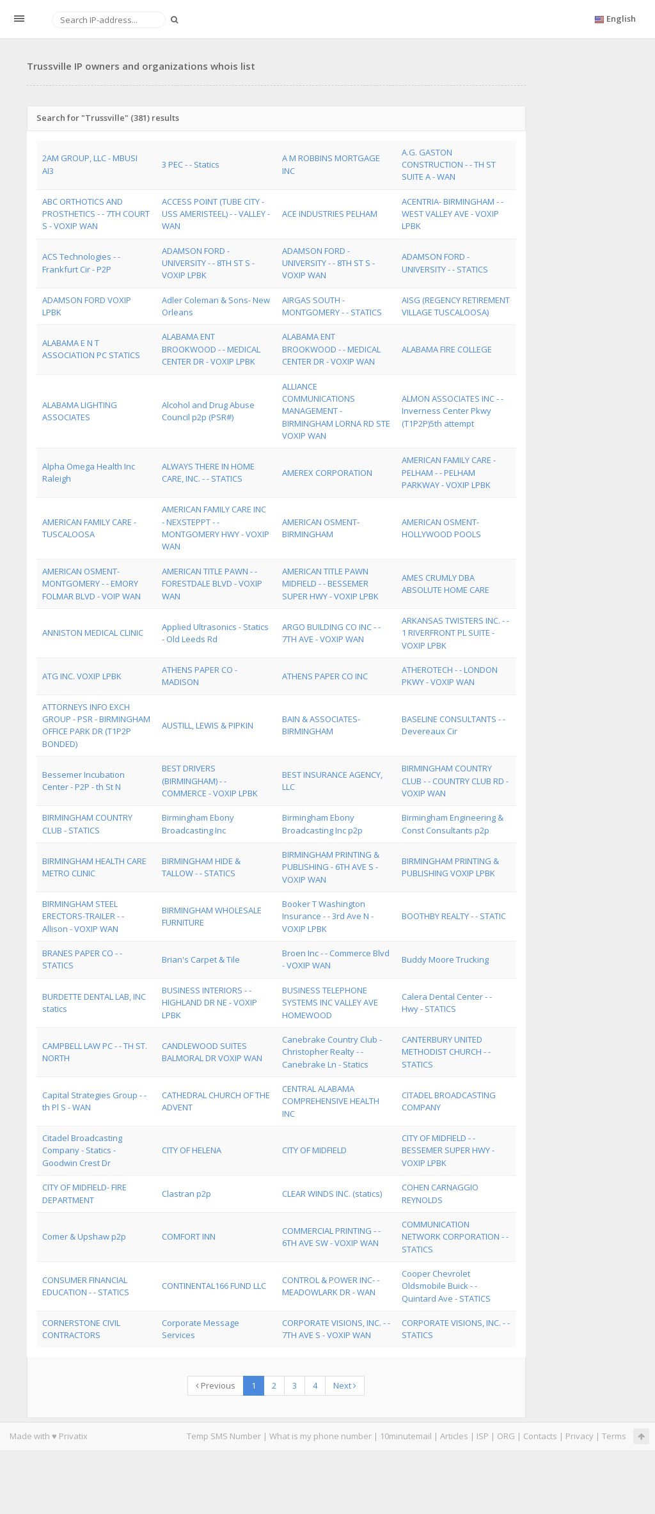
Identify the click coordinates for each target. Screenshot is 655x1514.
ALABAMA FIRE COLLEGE (447, 349)
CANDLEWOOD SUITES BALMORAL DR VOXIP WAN (212, 1052)
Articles (454, 1436)
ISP (483, 1436)
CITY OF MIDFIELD (314, 1150)
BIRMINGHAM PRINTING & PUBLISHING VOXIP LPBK (450, 867)
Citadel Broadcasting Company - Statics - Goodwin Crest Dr (82, 1150)
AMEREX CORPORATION (327, 472)
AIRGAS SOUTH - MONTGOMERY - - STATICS (332, 306)
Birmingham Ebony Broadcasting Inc (198, 823)
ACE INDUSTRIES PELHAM (329, 213)
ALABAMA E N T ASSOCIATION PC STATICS (91, 349)
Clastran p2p (186, 1193)
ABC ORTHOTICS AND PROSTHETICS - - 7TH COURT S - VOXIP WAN (96, 214)
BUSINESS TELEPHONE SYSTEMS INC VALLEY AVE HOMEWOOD (330, 1002)
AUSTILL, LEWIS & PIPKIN (207, 725)
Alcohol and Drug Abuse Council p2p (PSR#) (208, 411)
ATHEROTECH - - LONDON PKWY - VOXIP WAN (450, 676)
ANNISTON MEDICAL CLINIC (92, 632)
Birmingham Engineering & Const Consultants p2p (452, 823)
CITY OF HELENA (191, 1150)
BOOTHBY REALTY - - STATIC (454, 916)
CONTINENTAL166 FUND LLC (214, 1285)
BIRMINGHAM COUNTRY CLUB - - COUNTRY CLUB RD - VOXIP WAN (455, 780)
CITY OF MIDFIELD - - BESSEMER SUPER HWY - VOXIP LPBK (448, 1150)
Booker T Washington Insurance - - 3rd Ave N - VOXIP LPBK (328, 916)
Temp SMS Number (224, 1436)
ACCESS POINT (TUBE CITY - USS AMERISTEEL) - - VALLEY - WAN (216, 214)
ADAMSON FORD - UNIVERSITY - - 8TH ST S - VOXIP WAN (328, 263)
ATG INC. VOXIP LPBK (82, 676)
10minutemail (406, 1436)
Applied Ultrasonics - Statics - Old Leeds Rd (215, 633)
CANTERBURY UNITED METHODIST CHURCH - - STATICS (446, 1052)
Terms (614, 1436)
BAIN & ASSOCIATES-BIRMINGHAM (321, 725)
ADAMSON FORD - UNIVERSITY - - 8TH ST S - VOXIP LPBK (208, 263)
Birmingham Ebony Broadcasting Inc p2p (322, 823)
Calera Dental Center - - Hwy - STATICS (447, 1002)
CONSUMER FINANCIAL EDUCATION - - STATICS (85, 1286)
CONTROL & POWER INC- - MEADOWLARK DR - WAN (330, 1286)
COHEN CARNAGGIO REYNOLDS (440, 1193)
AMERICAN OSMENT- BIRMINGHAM (320, 528)
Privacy (579, 1436)
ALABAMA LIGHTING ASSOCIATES (79, 411)
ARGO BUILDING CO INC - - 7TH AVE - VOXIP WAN (331, 633)
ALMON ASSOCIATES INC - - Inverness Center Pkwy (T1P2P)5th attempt (452, 411)
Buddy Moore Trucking (445, 959)
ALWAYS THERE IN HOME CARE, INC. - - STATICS (208, 472)
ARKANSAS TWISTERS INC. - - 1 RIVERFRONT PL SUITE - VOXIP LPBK (455, 633)
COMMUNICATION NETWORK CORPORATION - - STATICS (455, 1236)
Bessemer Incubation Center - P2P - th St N (83, 780)
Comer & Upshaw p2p (84, 1236)
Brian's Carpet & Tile (201, 959)
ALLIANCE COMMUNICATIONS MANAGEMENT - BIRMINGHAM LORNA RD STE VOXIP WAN (336, 411)
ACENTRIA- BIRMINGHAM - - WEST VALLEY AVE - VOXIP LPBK (452, 214)
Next (344, 1385)
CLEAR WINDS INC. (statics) (332, 1193)
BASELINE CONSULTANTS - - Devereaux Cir (453, 725)
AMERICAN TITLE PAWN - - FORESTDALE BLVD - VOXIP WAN (212, 583)
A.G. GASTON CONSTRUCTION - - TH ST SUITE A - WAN (449, 164)
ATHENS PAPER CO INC (325, 676)
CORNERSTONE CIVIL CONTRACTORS (81, 1329)
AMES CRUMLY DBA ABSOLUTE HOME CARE (445, 583)
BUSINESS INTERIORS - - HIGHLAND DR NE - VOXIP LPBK (209, 1002)
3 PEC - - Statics (190, 164)
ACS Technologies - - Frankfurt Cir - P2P (81, 262)
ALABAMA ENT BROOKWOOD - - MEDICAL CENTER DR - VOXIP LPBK (211, 349)
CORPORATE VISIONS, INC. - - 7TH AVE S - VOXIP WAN (336, 1329)
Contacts (540, 1436)
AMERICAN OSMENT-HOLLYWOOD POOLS (441, 528)
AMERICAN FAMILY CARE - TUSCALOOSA (89, 528)
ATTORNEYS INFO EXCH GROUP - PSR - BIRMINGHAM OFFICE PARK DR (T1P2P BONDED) (96, 725)
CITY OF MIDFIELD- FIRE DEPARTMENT (84, 1193)
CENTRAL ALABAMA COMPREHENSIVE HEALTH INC (330, 1101)
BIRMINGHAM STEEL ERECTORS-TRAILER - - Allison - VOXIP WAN (83, 916)
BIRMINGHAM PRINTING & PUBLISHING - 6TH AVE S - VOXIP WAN (330, 867)
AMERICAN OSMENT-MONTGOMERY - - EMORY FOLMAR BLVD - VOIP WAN (91, 583)
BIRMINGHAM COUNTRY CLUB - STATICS (87, 823)
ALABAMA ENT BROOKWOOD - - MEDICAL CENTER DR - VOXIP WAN (331, 349)
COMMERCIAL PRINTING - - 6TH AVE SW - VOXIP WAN (331, 1237)
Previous (215, 1385)
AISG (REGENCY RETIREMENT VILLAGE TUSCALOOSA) (456, 306)
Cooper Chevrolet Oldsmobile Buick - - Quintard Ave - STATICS (446, 1286)
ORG (506, 1436)
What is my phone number (320, 1436)
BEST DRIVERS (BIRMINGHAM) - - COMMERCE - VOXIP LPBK (210, 780)
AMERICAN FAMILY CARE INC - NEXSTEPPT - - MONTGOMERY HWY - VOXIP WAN (215, 527)
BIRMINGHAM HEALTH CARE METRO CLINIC (94, 867)
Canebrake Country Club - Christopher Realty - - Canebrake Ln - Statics (332, 1052)
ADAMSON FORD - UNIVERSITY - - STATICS (445, 262)
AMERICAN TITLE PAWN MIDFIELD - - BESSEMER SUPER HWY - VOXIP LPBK (330, 583)
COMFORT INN (189, 1236)
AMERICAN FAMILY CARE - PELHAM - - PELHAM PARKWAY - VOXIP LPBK (449, 472)
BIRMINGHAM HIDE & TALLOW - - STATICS (201, 867)
